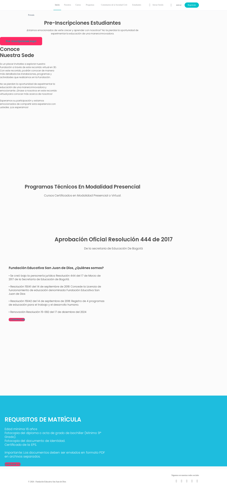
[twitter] (192, 481)
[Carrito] (171, 5)
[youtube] (197, 481)
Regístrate (192, 5)
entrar (179, 5)
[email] (176, 481)
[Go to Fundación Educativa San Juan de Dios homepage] (38, 5)
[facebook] (181, 481)
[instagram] (186, 481)
